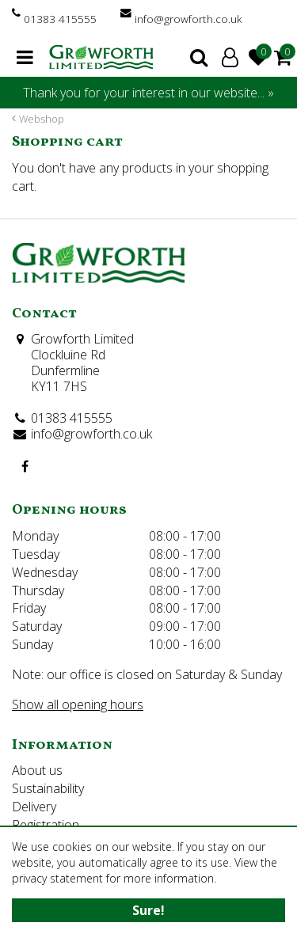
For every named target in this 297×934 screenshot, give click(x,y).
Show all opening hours (77, 704)
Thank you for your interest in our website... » (148, 92)
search (199, 56)
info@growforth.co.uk (188, 18)
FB (24, 466)
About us (37, 770)
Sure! (148, 910)
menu (25, 56)
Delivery (34, 806)
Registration (45, 824)
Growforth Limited (82, 338)
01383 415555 (60, 18)
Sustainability (48, 788)
